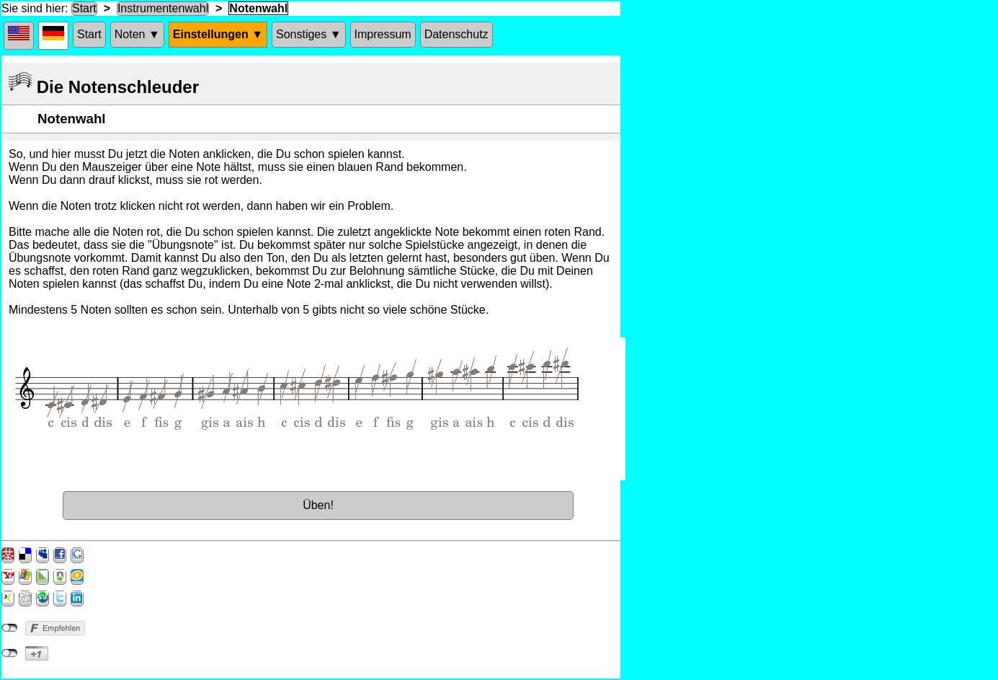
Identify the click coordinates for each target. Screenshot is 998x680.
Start (84, 8)
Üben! (318, 505)
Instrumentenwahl (162, 8)
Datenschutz (456, 34)
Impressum (383, 34)
